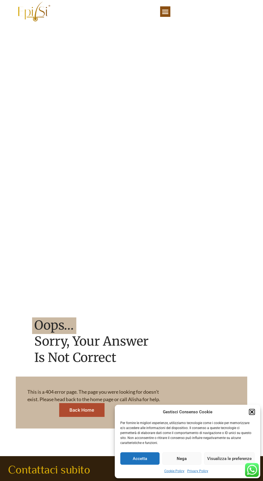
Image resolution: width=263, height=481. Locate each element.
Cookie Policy (174, 471)
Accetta (140, 458)
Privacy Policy (197, 471)
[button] (252, 412)
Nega (182, 458)
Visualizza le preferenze (229, 458)
